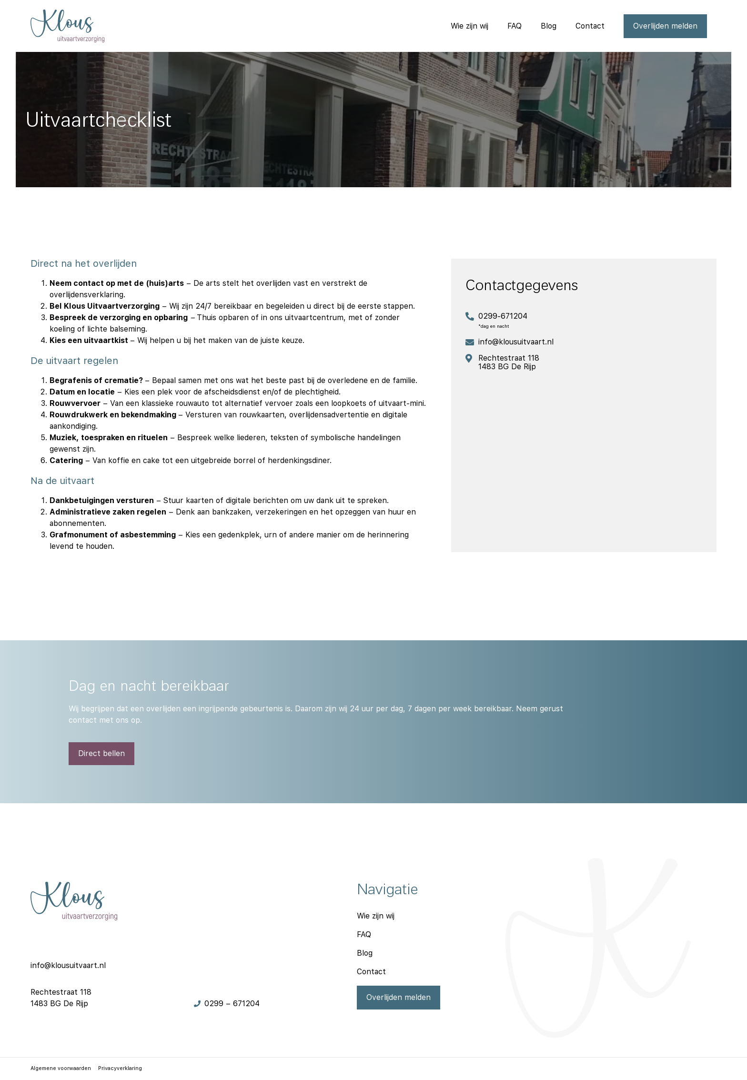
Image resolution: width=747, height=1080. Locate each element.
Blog (548, 25)
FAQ (514, 25)
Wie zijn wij (469, 25)
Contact (590, 25)
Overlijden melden (665, 25)
